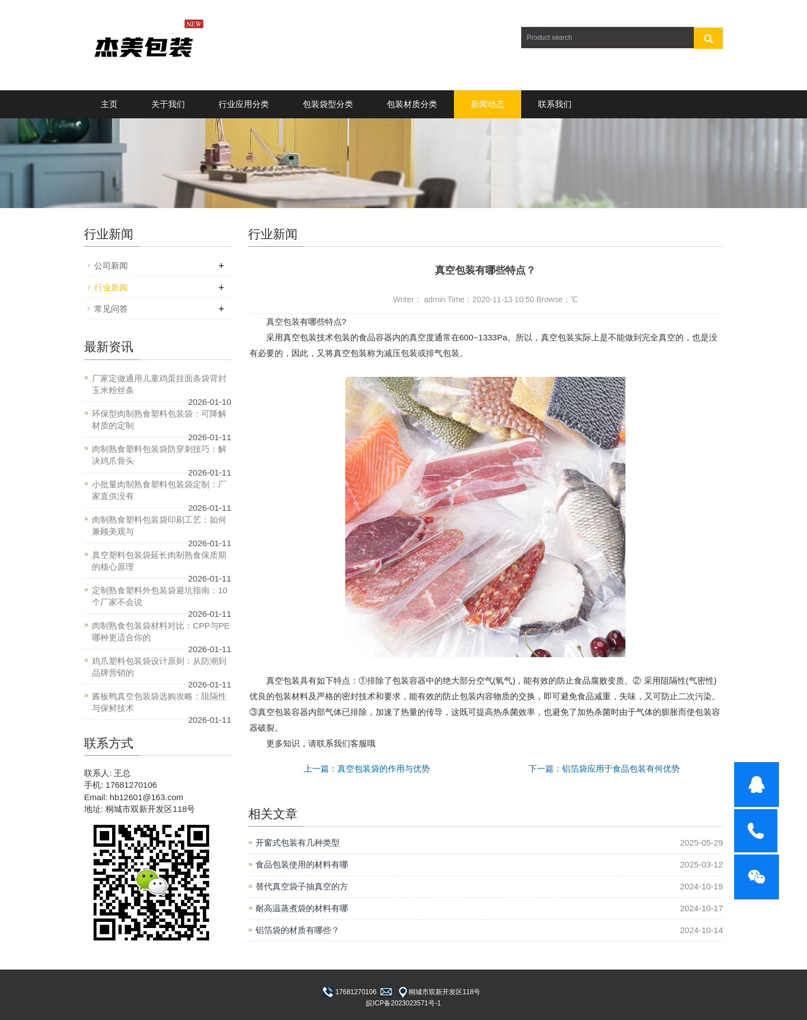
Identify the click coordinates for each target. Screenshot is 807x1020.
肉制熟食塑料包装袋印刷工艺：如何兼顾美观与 (159, 525)
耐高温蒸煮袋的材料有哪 (302, 908)
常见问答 (111, 308)
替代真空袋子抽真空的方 (302, 886)
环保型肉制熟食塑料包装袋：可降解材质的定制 (159, 419)
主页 (109, 104)
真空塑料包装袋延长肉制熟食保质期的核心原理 (159, 560)
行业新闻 (111, 287)
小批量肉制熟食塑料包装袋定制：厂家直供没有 (159, 490)
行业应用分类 (244, 104)
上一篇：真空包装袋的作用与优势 (367, 768)
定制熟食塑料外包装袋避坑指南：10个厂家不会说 (160, 596)
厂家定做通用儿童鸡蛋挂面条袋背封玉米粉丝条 (159, 384)
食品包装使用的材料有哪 (302, 864)
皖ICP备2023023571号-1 (403, 1003)
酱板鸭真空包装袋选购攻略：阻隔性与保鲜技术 (159, 702)
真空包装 (283, 321)
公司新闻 (111, 265)
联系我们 (555, 104)
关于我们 (168, 104)
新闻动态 (487, 104)
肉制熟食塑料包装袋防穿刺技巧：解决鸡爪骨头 (159, 454)
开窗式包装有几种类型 (298, 842)
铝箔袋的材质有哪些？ (298, 930)
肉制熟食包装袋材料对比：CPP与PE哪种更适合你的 (161, 631)
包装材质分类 (412, 104)
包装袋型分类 (328, 104)
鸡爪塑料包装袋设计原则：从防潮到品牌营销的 (159, 666)
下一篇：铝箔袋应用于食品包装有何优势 (604, 768)
